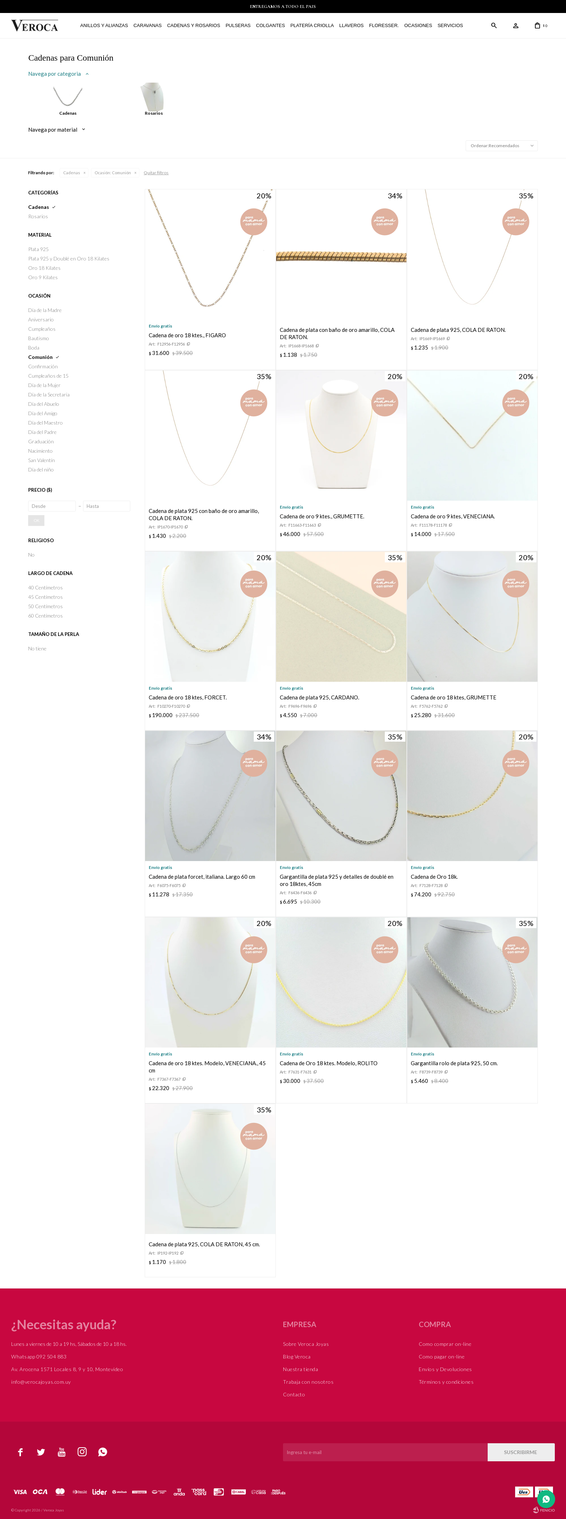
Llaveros (351, 25)
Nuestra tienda (300, 1369)
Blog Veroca (297, 1356)
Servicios (450, 25)
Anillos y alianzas (104, 25)
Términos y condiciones (446, 1382)
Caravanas (148, 25)
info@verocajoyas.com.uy (41, 1382)
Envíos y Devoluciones (445, 1369)
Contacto (294, 1394)
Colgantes (270, 25)
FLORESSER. (384, 25)
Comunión (113, 172)
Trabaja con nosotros (308, 1382)
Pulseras (238, 25)
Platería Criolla (312, 25)
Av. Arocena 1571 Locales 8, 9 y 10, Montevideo (67, 1369)
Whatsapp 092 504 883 (38, 1356)
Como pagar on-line (442, 1356)
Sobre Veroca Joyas (306, 1344)
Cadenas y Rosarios (193, 25)
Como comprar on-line (445, 1344)
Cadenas (71, 172)
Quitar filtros (156, 172)
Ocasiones (418, 25)
